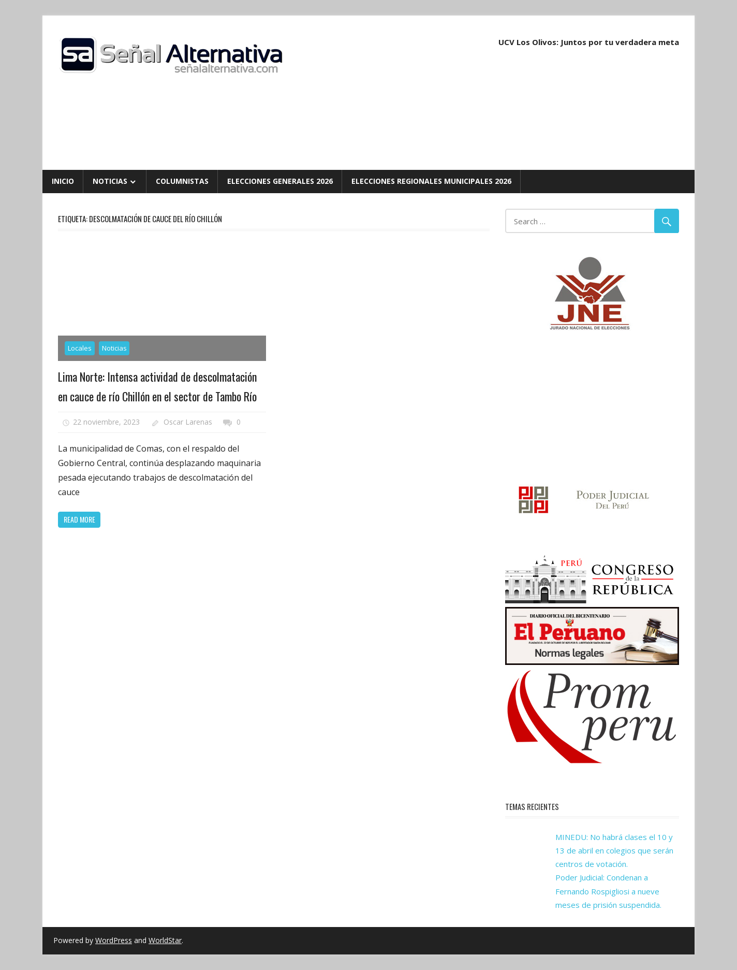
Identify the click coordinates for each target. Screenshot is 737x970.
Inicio (63, 181)
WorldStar (165, 940)
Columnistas (182, 181)
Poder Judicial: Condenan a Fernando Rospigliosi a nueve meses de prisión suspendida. (608, 891)
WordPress (113, 940)
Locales (80, 348)
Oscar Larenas (188, 422)
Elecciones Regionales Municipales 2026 (431, 181)
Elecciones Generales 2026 (280, 181)
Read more (79, 519)
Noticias (110, 181)
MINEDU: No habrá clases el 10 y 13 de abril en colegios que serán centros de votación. (614, 851)
